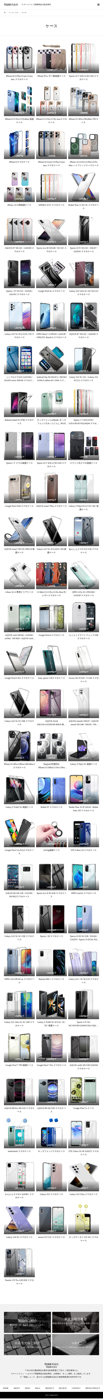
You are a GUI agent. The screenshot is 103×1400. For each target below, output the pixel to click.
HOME (5, 1388)
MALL (37, 1388)
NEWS (27, 1388)
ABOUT (16, 1388)
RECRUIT (63, 1388)
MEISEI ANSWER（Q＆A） (43, 1396)
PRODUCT (49, 1388)
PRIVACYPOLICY (92, 1388)
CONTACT (76, 1388)
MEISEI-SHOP (65, 1396)
